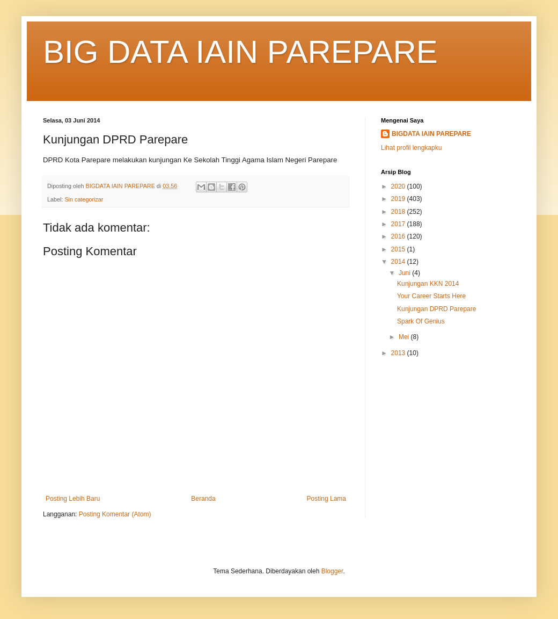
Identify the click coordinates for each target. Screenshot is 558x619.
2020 (399, 186)
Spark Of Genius (421, 321)
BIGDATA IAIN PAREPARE (431, 134)
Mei (405, 337)
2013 (399, 353)
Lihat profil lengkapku (411, 148)
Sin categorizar (83, 199)
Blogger (332, 571)
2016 (399, 236)
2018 (399, 211)
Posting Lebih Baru (73, 498)
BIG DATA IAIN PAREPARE (240, 52)
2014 (399, 261)
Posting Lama (326, 498)
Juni (405, 273)
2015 (399, 249)
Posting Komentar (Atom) (115, 514)
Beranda (203, 498)
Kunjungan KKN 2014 (428, 283)
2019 (399, 199)
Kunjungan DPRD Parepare (436, 309)
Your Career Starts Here (431, 296)
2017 (399, 224)
